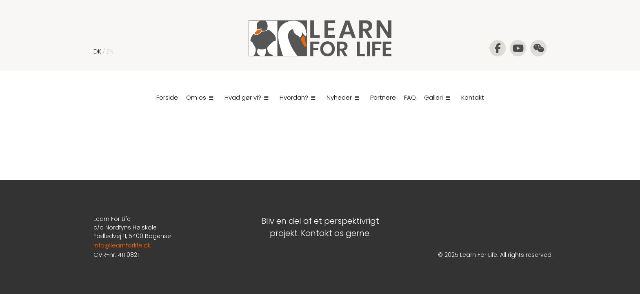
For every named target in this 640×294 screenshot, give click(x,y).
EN (110, 51)
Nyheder (343, 97)
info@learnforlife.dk (122, 245)
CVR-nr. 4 (107, 254)
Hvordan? (298, 97)
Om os (199, 97)
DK (97, 51)
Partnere (383, 97)
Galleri (437, 97)
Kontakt (472, 97)
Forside (167, 97)
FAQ (410, 97)
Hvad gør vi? (246, 97)
